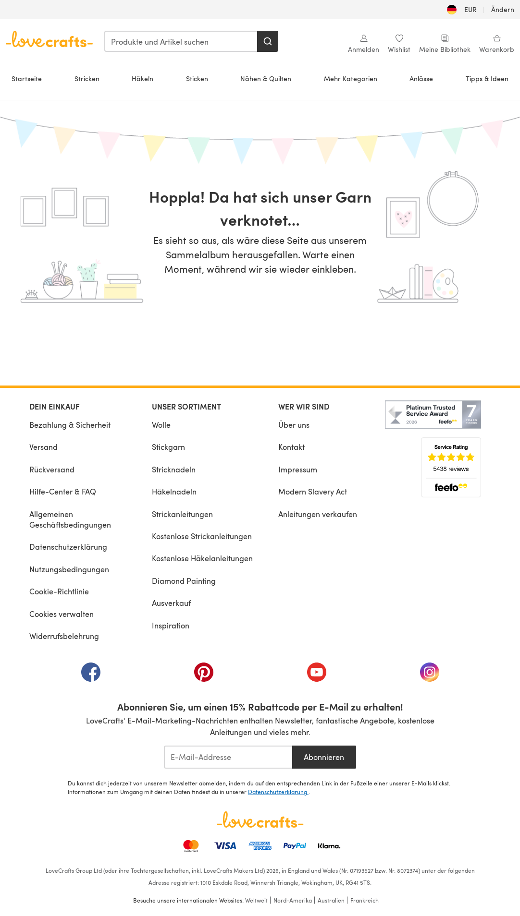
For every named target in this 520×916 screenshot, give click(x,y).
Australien (331, 900)
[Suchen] (267, 41)
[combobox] (181, 41)
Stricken (86, 78)
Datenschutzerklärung (68, 547)
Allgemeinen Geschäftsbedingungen (70, 519)
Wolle (161, 425)
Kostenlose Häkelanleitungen (202, 558)
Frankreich (364, 900)
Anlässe (421, 78)
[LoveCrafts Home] (260, 819)
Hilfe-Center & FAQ (62, 491)
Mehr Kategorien (350, 78)
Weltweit (256, 900)
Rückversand (51, 469)
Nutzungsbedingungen (69, 569)
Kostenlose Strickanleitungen (202, 536)
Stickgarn (168, 447)
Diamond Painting (184, 581)
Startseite (27, 78)
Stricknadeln (174, 469)
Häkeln (142, 78)
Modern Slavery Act (312, 491)
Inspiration (170, 625)
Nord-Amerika (292, 900)
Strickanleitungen (182, 514)
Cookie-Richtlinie (59, 591)
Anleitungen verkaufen (317, 514)
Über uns (294, 425)
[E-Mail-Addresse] (228, 757)
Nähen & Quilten (265, 78)
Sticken (197, 78)
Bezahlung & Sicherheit (70, 425)
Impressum (297, 469)
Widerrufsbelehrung (64, 636)
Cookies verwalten (61, 614)
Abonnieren (324, 757)
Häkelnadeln (174, 491)
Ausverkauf (171, 603)
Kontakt (291, 447)
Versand (43, 447)
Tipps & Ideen (487, 78)
